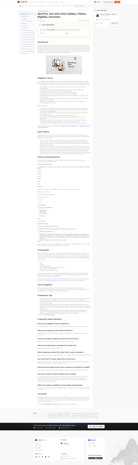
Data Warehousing (84, 416)
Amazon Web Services (52, 416)
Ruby (94, 415)
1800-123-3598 (66, 456)
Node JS (96, 413)
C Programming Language (62, 413)
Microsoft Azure (62, 416)
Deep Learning (60, 415)
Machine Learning (51, 415)
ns (68, 126)
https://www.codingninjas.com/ (53, 280)
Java (48, 413)
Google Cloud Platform (73, 416)
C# (90, 415)
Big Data (67, 415)
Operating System (75, 415)
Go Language (84, 415)
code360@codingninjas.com (69, 458)
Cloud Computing (88, 413)
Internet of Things (94, 416)
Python (53, 413)
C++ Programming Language (76, 413)
